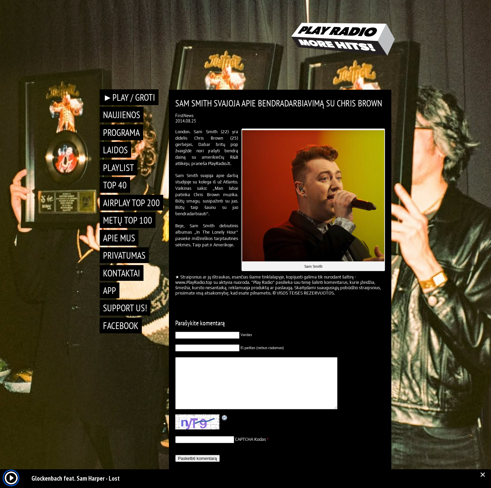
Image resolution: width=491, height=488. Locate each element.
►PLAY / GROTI (129, 97)
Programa (121, 132)
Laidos (115, 150)
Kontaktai (121, 273)
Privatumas (124, 255)
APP (109, 290)
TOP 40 (115, 185)
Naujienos (121, 114)
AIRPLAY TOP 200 (131, 202)
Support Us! (125, 308)
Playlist (118, 167)
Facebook (120, 325)
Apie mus (119, 238)
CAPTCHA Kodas (250, 439)
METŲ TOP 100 (127, 220)
